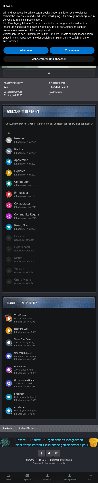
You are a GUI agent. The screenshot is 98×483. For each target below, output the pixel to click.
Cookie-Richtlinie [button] (16, 436)
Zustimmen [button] (72, 466)
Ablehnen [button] (26, 466)
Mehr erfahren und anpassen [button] (49, 475)
